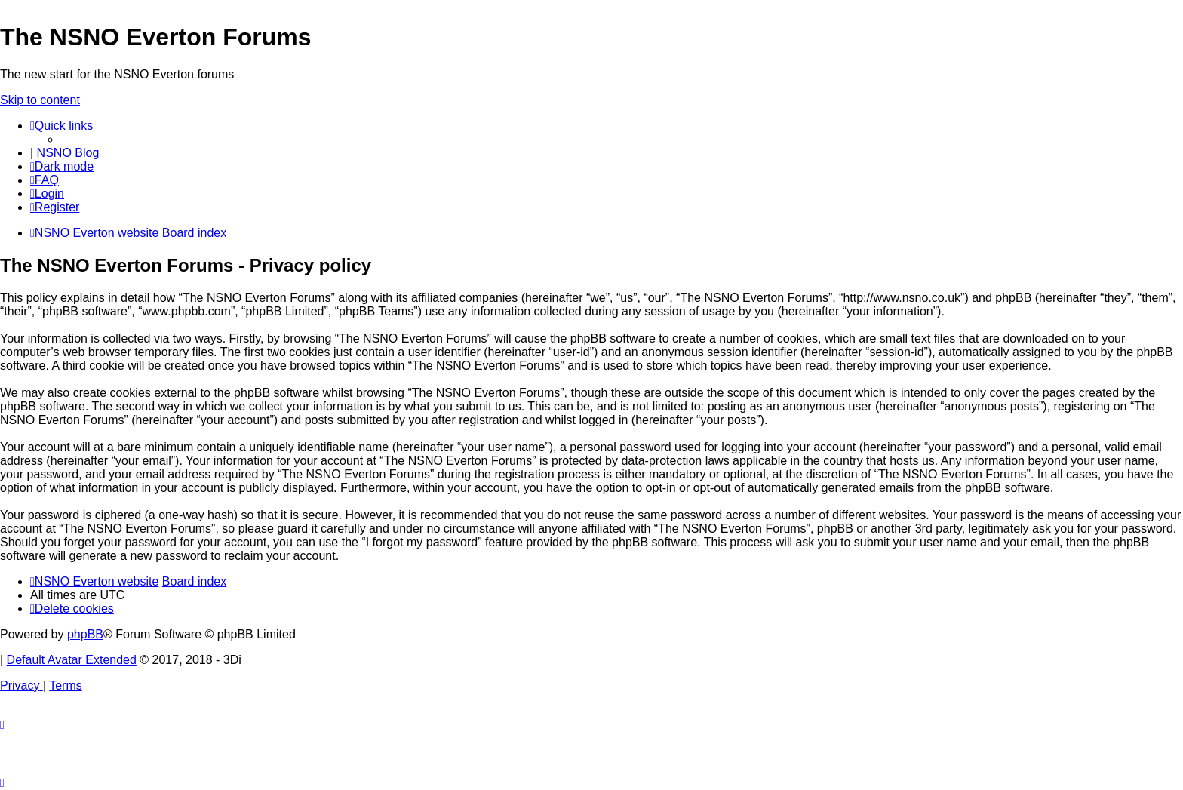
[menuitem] (44, 180)
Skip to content (40, 100)
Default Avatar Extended (72, 659)
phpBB (85, 634)
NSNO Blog (68, 152)
